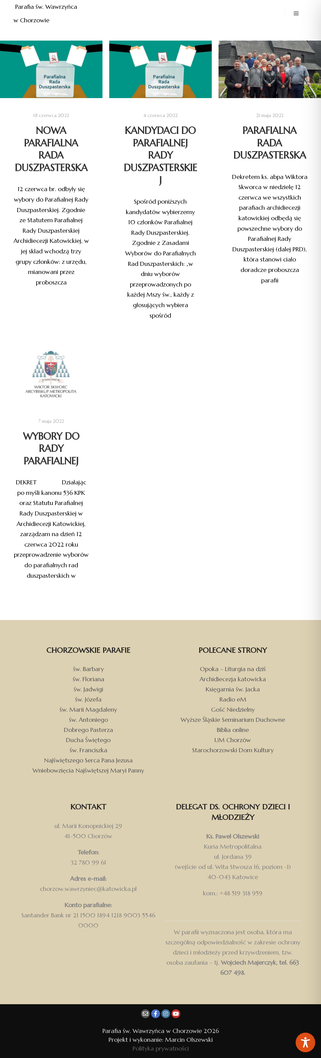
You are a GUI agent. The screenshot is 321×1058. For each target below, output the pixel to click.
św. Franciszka (88, 750)
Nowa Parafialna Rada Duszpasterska (51, 149)
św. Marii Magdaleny (88, 709)
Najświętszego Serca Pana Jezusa (88, 760)
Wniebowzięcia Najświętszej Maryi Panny (88, 770)
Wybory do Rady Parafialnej (51, 448)
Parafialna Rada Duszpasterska (269, 142)
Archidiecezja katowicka (233, 679)
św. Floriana (88, 679)
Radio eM (233, 699)
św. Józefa (88, 699)
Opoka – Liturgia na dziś (233, 669)
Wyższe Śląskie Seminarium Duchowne (233, 719)
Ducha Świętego (88, 740)
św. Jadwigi (88, 689)
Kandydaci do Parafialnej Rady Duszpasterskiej (160, 155)
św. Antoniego (88, 719)
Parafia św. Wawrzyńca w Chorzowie (46, 13)
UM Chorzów (232, 740)
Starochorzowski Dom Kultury (233, 750)
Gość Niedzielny (233, 709)
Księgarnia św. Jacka (233, 689)
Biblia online (233, 730)
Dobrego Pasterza (88, 730)
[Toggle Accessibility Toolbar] (305, 1042)
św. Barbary (88, 669)
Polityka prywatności (161, 1048)
